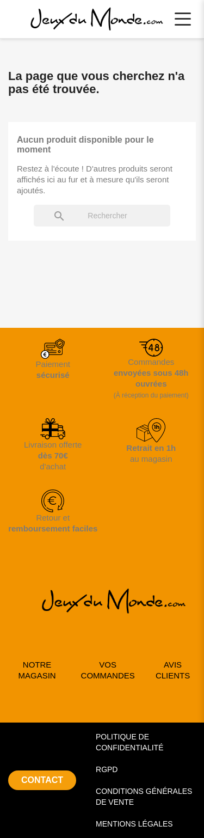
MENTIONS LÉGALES (134, 823)
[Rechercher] (102, 216)
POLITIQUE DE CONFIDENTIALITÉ (129, 742)
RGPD (107, 769)
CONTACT (42, 780)
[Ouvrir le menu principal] (183, 19)
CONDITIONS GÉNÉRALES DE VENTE (144, 796)
